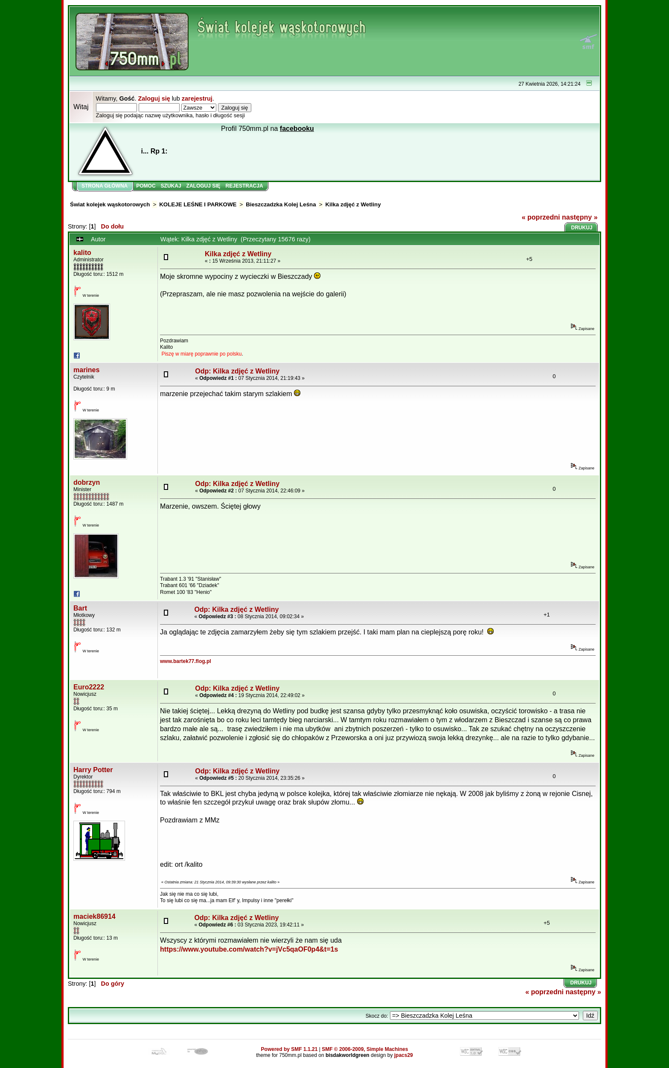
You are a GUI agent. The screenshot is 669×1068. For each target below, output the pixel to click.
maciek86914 (94, 916)
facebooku (297, 128)
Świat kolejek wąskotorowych (110, 204)
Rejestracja (244, 186)
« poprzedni (541, 217)
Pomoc (145, 186)
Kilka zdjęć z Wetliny (353, 204)
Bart (80, 608)
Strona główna (104, 186)
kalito (82, 252)
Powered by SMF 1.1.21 (289, 1049)
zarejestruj (197, 98)
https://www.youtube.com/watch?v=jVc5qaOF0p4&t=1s (249, 949)
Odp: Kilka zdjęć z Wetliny (237, 371)
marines (86, 369)
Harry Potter (93, 769)
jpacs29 (403, 1055)
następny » (580, 217)
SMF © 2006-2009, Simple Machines (365, 1049)
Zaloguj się (154, 98)
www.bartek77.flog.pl (185, 661)
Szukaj (171, 186)
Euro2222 (88, 687)
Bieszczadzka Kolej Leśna (281, 204)
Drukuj (582, 228)
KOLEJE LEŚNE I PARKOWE (197, 204)
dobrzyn (86, 482)
